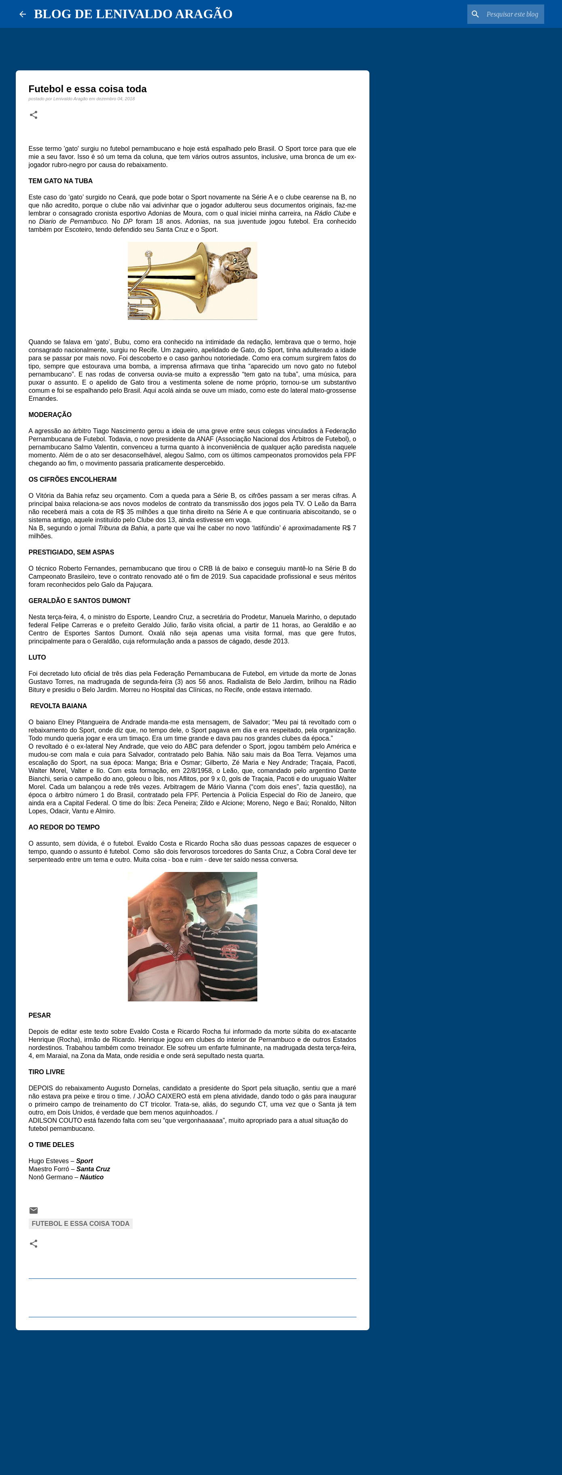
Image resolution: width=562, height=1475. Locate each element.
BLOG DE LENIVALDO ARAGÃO (133, 13)
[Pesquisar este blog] (501, 14)
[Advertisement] (193, 1399)
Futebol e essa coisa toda (81, 1223)
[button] (33, 115)
